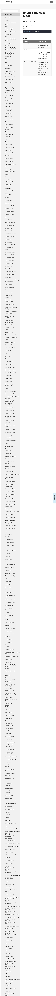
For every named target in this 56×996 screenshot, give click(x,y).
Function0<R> (9, 659)
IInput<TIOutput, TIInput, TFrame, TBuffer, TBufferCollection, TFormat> (10, 869)
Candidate (8, 239)
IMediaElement (9, 894)
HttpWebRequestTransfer (10, 774)
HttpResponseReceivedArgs (9, 752)
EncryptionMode (10, 573)
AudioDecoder (9, 119)
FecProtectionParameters (9, 609)
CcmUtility (8, 277)
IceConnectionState (11, 801)
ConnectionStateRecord (10, 425)
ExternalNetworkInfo (10, 596)
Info (6, 943)
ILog (6, 881)
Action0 (7, 17)
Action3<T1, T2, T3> (10, 32)
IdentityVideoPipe (10, 852)
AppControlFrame (10, 76)
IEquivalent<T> (9, 860)
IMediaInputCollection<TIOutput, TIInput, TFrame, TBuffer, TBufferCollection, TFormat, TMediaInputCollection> (12, 910)
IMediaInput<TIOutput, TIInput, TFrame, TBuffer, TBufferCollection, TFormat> (12, 900)
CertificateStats (9, 287)
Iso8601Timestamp (10, 988)
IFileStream (8, 863)
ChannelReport (9, 332)
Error (6, 578)
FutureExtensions (10, 715)
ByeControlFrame (10, 222)
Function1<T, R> (9, 662)
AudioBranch (9, 103)
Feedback (8, 612)
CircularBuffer (9, 345)
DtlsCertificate (9, 539)
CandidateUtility (9, 263)
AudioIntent (8, 142)
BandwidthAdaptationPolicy (10, 170)
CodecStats (8, 378)
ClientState (8, 364)
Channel (7, 290)
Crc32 (6, 443)
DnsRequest (8, 534)
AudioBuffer (8, 106)
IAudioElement (9, 778)
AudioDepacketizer (10, 122)
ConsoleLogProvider (11, 435)
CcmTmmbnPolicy (10, 271)
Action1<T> (8, 20)
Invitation (7, 953)
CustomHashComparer (8, 449)
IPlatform (8, 971)
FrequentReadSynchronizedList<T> (12, 656)
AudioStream (9, 161)
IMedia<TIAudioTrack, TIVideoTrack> (11, 890)
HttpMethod (8, 739)
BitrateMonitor (9, 203)
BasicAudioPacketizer (8, 185)
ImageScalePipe (9, 884)
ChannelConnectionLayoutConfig (11, 312)
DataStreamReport (10, 517)
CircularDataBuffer (10, 347)
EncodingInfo (9, 570)
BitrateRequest (9, 211)
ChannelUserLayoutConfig (11, 338)
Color (6, 388)
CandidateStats (9, 257)
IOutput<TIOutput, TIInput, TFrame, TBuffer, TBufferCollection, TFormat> (10, 965)
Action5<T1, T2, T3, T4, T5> (10, 39)
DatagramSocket (10, 501)
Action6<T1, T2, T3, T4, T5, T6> (10, 44)
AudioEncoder (9, 124)
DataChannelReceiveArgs (9, 485)
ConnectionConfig (10, 407)
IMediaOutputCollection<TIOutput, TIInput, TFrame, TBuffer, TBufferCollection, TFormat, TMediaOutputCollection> (12, 931)
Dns (6, 531)
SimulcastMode (29, 6)
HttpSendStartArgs (10, 759)
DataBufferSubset (10, 469)
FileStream (8, 625)
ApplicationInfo (9, 79)
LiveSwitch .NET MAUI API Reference (9, 6)
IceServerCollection (10, 823)
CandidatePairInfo (10, 245)
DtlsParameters (9, 548)
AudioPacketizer (10, 147)
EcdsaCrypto (8, 559)
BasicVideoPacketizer (8, 193)
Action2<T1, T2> (9, 29)
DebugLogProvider (10, 523)
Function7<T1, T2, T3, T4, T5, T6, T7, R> (10, 693)
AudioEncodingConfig (9, 128)
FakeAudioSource (10, 600)
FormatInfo (8, 642)
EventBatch (8, 584)
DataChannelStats (10, 499)
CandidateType (9, 260)
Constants (8, 437)
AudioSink (8, 155)
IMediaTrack (8, 940)
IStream (7, 991)
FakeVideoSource (10, 602)
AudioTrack (8, 167)
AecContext (8, 65)
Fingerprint (8, 631)
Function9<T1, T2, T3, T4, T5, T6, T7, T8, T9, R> (11, 705)
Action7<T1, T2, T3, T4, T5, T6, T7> (10, 48)
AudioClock (8, 113)
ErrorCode (8, 581)
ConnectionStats (10, 429)
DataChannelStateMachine (10, 495)
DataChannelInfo (10, 481)
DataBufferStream (10, 466)
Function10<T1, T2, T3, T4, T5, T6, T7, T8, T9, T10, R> (11, 666)
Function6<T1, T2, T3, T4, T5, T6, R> (10, 689)
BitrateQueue (9, 208)
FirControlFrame (10, 633)
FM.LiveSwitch (21, 6)
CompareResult (9, 394)
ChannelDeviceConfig (9, 316)
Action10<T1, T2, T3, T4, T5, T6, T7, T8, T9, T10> (11, 24)
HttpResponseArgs (10, 749)
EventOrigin (8, 590)
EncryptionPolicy (10, 576)
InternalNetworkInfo (10, 949)
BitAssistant (8, 200)
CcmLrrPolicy (9, 269)
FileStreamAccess (10, 628)
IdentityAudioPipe (10, 849)
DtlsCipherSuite (9, 542)
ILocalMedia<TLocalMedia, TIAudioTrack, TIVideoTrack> (12, 877)
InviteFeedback (9, 959)
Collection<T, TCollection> (9, 384)
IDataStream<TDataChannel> (12, 846)
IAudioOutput (9, 788)
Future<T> (8, 709)
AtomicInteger (9, 95)
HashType (8, 733)
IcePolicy (7, 812)
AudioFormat (9, 132)
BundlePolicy (9, 219)
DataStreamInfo (9, 514)
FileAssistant (8, 620)
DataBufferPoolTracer (9, 462)
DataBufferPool (9, 459)
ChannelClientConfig (9, 296)
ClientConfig (8, 356)
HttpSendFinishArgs (11, 756)
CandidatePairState (10, 252)
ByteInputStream (10, 231)
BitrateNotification (10, 206)
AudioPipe (8, 150)
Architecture (8, 82)
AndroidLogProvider (11, 74)
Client (6, 353)
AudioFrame (8, 139)
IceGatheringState (10, 803)
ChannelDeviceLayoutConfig (9, 321)
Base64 (7, 174)
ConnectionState (10, 413)
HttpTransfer (9, 762)
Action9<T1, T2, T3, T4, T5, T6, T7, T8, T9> (10, 58)
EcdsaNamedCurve (10, 564)
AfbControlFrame (10, 71)
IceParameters (9, 809)
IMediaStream (9, 937)
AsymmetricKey (9, 88)
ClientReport (9, 361)
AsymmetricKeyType (9, 91)
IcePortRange (9, 815)
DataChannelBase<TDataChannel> (12, 474)
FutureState (8, 718)
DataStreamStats (10, 520)
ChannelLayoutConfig (9, 328)
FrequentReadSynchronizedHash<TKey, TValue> (12, 652)
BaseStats (8, 177)
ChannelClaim (9, 292)
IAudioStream (9, 795)
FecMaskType (9, 605)
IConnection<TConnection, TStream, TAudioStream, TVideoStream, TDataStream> (12, 835)
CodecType (8, 381)
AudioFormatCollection (9, 135)
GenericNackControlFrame (9, 724)
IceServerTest (9, 826)
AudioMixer (8, 144)
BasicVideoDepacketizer (9, 189)
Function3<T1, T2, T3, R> (10, 676)
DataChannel (9, 471)
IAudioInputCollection (8, 784)
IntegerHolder (9, 946)
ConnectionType (10, 432)
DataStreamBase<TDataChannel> (12, 511)
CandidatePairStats (10, 255)
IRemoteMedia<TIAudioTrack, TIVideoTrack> (12, 980)
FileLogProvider (9, 622)
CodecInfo (8, 375)
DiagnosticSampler (10, 525)
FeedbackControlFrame (10, 616)
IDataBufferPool (10, 841)
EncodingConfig (9, 567)
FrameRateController (8, 645)
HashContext (9, 728)
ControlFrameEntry (10, 440)
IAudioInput (8, 781)
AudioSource (9, 158)
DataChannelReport (11, 489)
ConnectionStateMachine (10, 421)
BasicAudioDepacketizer (9, 180)
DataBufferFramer (10, 456)
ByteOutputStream (11, 233)
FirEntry (7, 636)
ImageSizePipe (9, 887)
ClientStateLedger (10, 367)
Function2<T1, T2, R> (10, 671)
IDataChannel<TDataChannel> (12, 843)
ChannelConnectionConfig (11, 308)
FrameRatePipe (9, 649)
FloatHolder (8, 639)
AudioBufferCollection (8, 109)
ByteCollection (9, 225)
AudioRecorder (9, 153)
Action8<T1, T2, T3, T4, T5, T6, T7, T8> (10, 53)
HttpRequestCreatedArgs (9, 745)
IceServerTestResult (11, 829)
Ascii (6, 85)
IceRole (7, 817)
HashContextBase (10, 731)
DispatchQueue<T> (10, 528)
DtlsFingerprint (9, 545)
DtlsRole (7, 553)
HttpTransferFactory (9, 765)
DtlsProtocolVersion (11, 550)
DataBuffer (8, 453)
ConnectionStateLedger (10, 416)
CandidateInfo (9, 242)
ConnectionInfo (9, 410)
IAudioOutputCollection (9, 791)
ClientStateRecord (10, 373)
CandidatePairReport (9, 248)
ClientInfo (8, 359)
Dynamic (7, 556)
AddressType (9, 63)
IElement (7, 857)
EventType (8, 592)
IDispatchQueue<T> (11, 855)
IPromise (7, 976)
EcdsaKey (8, 562)
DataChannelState (10, 491)
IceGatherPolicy (9, 806)
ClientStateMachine (10, 370)
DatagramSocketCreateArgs (10, 505)
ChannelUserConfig (10, 335)
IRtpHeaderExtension (8, 984)
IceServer (8, 820)
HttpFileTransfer (10, 736)
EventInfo (8, 587)
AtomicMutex (9, 100)
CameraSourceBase (10, 236)
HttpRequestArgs (10, 742)
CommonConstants (10, 391)
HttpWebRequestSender (10, 770)
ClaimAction (8, 350)
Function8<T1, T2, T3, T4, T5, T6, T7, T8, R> (11, 699)
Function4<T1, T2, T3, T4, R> (10, 680)
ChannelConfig (9, 304)
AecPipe (7, 68)
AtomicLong (8, 98)
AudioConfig (8, 116)
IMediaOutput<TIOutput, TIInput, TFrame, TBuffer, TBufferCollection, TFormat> (12, 921)
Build (6, 217)
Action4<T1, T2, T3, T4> (10, 35)
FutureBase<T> (9, 712)
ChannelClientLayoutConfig (9, 300)
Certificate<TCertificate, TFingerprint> (12, 280)
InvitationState (9, 956)
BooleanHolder (9, 214)
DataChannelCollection (9, 478)
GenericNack (9, 721)
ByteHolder (8, 228)
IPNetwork (8, 974)
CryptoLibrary (9, 446)
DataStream (8, 509)
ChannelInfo (8, 325)
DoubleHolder (9, 537)
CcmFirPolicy (9, 266)
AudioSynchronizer (10, 164)
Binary (7, 197)
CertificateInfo (9, 284)
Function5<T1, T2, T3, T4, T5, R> (10, 685)
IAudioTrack (8, 798)
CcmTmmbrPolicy (10, 274)
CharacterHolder (10, 342)
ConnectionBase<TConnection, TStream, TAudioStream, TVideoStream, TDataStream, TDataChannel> (12, 401)
